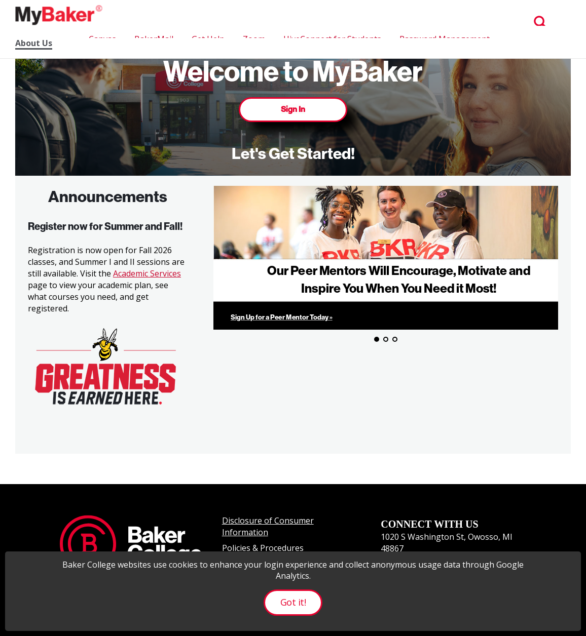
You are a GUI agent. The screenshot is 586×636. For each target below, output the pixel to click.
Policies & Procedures (263, 547)
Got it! (293, 602)
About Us (33, 43)
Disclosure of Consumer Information (268, 526)
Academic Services (147, 273)
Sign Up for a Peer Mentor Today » (282, 317)
